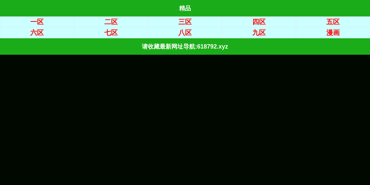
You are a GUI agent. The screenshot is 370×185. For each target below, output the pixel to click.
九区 (259, 32)
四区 (259, 21)
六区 (37, 32)
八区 (185, 32)
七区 (111, 32)
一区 (37, 21)
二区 (111, 21)
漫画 (333, 32)
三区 (185, 21)
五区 (333, 21)
